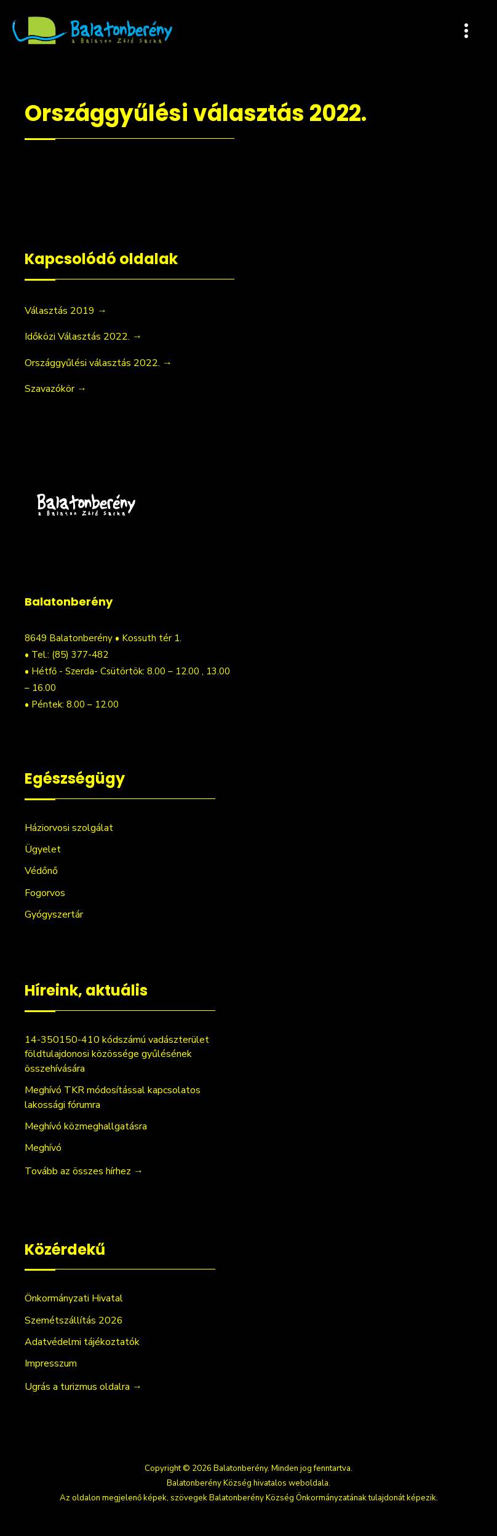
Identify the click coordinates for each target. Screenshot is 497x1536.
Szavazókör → (56, 389)
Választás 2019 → (66, 311)
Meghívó (43, 1148)
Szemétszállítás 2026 (74, 1320)
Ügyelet (43, 849)
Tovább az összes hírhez (84, 1171)
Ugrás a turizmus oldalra (83, 1387)
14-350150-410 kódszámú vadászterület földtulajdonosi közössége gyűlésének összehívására (117, 1054)
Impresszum (51, 1363)
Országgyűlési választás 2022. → (98, 363)
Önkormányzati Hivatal (74, 1298)
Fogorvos (45, 893)
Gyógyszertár (54, 914)
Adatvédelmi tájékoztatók (82, 1342)
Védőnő (41, 871)
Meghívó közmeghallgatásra (86, 1126)
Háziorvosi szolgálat (69, 828)
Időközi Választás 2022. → (83, 336)
